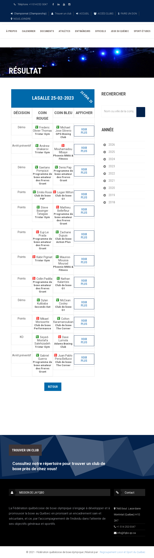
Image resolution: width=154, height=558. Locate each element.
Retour (53, 386)
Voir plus (84, 131)
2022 (111, 173)
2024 (111, 159)
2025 (111, 151)
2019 (111, 195)
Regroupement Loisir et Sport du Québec (122, 552)
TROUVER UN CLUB (25, 450)
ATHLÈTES (64, 31)
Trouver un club (61, 13)
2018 (111, 202)
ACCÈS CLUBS (103, 13)
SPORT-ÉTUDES (142, 31)
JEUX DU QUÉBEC (120, 31)
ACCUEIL (82, 13)
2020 (111, 187)
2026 (111, 144)
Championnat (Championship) (29, 13)
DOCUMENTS (47, 31)
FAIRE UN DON (127, 13)
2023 (111, 166)
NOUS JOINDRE (21, 18)
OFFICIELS (100, 31)
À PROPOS (11, 31)
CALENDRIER (28, 31)
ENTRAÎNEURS (82, 31)
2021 (111, 180)
